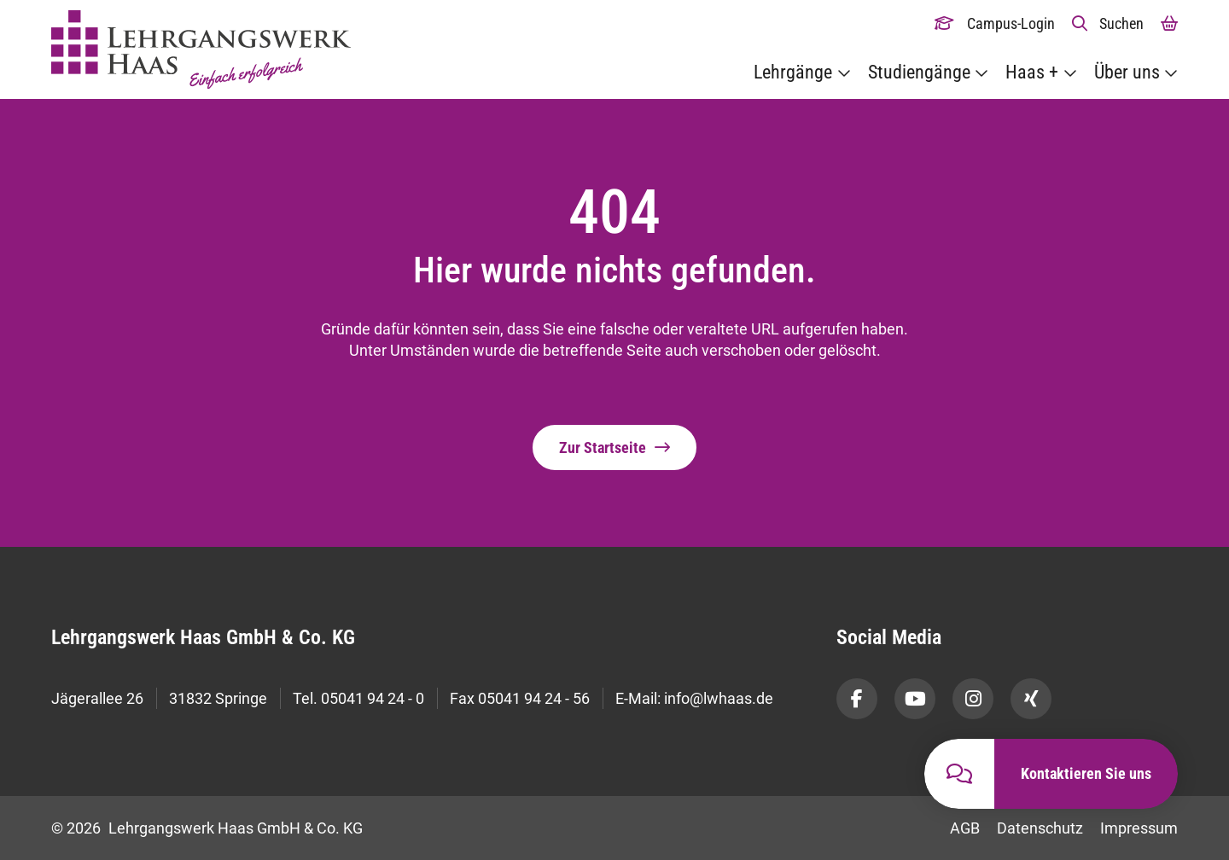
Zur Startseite (602, 447)
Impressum (1139, 828)
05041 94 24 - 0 (372, 698)
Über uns (1127, 72)
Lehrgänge (793, 72)
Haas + (1031, 72)
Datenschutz (1040, 828)
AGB (965, 828)
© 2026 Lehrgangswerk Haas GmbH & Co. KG (207, 828)
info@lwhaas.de (718, 698)
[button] (1108, 23)
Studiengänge (919, 72)
